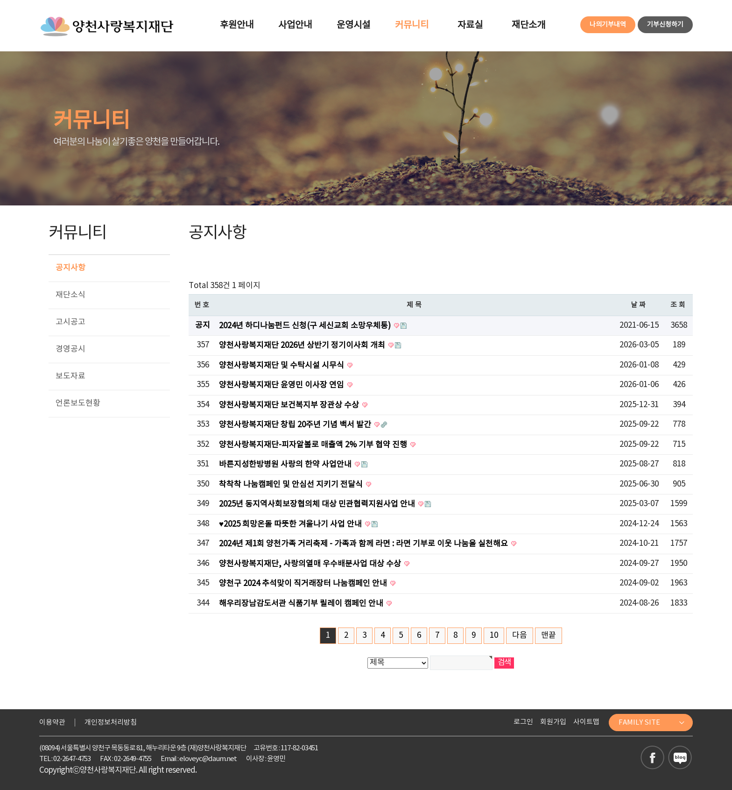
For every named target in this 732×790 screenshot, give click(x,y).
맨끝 (548, 635)
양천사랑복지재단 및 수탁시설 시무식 (282, 365)
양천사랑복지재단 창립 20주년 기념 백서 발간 (296, 425)
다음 (519, 635)
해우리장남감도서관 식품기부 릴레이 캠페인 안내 (302, 603)
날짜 (639, 305)
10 (494, 635)
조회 (679, 305)
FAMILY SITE (652, 723)
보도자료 (70, 376)
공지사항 (70, 268)
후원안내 (236, 25)
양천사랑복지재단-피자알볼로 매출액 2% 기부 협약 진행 (314, 445)
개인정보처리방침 (110, 722)
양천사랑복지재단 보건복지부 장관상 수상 (290, 405)
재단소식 (70, 295)
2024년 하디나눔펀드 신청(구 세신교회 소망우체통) (306, 326)
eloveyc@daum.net (208, 759)
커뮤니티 (412, 25)
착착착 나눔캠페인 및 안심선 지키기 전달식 (292, 484)
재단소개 (528, 25)
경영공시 (70, 349)
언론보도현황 (78, 403)
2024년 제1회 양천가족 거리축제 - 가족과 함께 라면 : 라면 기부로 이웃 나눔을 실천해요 (364, 544)
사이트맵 (586, 722)
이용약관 (52, 722)
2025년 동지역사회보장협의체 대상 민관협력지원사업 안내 (318, 504)
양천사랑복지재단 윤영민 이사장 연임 (282, 385)
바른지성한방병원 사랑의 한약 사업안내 (286, 464)
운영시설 (353, 25)
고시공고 (70, 322)
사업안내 (295, 25)
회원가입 (553, 722)
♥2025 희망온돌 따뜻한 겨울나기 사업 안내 (291, 524)
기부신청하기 (665, 24)
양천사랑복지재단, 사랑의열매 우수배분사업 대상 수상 (311, 564)
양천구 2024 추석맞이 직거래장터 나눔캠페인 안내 (304, 583)
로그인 (523, 722)
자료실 (470, 25)
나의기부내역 (608, 24)
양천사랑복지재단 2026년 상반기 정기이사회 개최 (303, 345)
